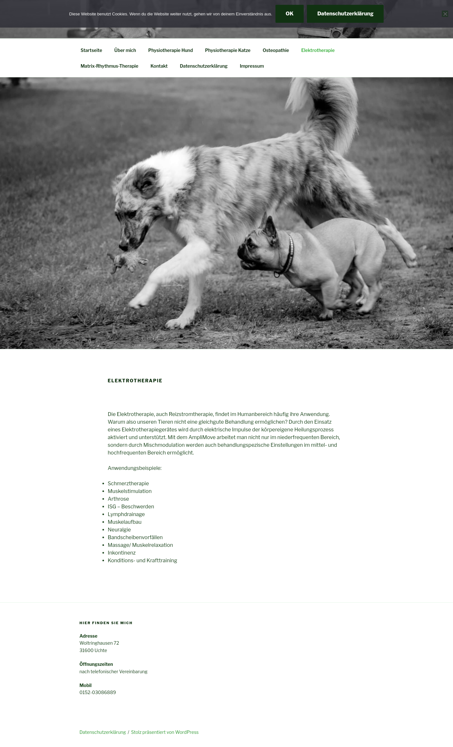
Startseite (91, 50)
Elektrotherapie (318, 50)
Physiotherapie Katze (228, 50)
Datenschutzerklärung (204, 66)
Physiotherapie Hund (170, 50)
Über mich (125, 50)
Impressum (252, 66)
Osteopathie (276, 50)
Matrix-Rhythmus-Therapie (109, 66)
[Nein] (445, 14)
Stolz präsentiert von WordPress (164, 732)
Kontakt (159, 66)
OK (290, 14)
